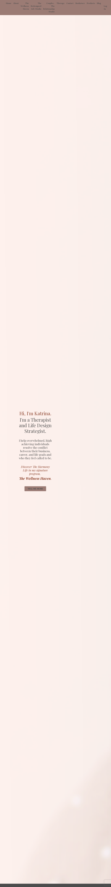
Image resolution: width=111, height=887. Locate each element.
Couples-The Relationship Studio (49, 7)
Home (8, 3)
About (16, 3)
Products (91, 3)
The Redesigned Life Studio (36, 6)
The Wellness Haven (25, 6)
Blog (99, 3)
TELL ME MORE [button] (35, 489)
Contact (70, 3)
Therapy (60, 3)
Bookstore (80, 3)
